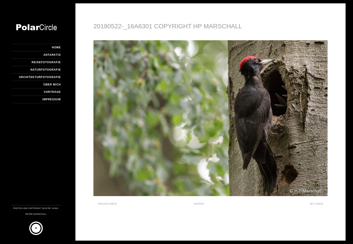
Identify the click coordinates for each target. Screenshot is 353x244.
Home (56, 47)
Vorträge (52, 92)
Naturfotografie (45, 69)
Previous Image (107, 203)
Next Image (316, 203)
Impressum (51, 99)
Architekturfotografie (40, 77)
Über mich (52, 84)
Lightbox (198, 203)
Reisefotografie (46, 62)
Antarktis (52, 54)
